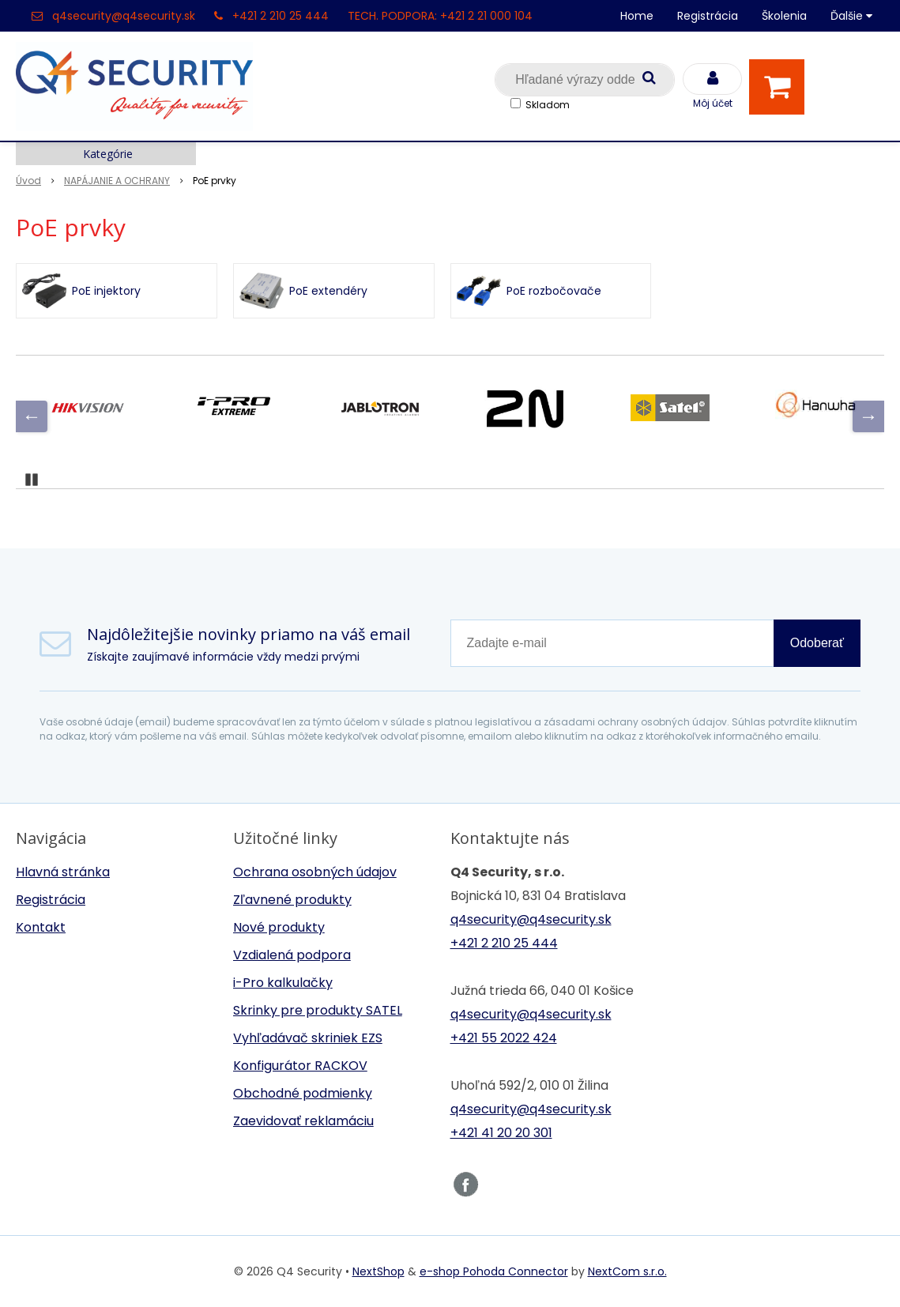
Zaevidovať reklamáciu (303, 1121)
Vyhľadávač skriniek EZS (307, 1038)
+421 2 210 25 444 (280, 16)
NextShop (378, 1271)
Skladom (547, 104)
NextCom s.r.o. (627, 1271)
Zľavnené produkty (292, 900)
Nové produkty (279, 927)
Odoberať (817, 643)
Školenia (784, 16)
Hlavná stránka (63, 872)
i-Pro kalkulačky (283, 983)
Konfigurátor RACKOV (300, 1066)
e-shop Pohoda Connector (494, 1271)
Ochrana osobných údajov (315, 872)
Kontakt (41, 927)
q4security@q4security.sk (123, 16)
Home (636, 16)
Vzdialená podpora (292, 955)
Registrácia (707, 16)
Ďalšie (851, 16)
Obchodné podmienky (302, 1093)
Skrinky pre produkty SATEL (317, 1010)
